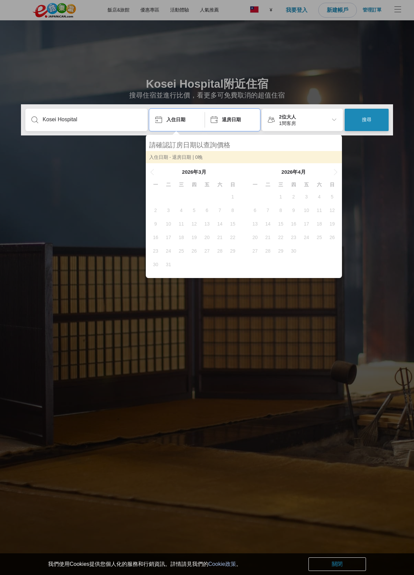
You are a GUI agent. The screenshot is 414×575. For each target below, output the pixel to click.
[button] (156, 172)
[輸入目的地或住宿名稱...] (92, 119)
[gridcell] (236, 196)
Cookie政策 (222, 564)
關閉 (337, 564)
